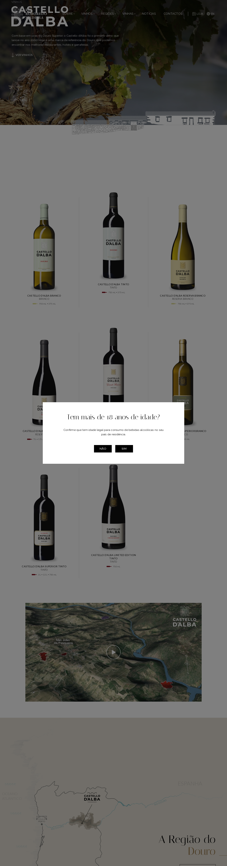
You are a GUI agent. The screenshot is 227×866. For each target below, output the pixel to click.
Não (102, 448)
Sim (124, 448)
